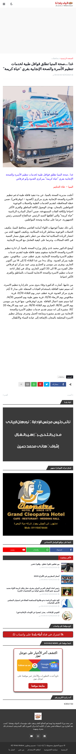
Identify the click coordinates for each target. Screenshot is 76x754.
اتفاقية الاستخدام (34, 749)
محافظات (55, 58)
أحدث (69, 395)
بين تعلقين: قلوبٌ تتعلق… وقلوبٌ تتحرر (45, 564)
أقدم (6, 395)
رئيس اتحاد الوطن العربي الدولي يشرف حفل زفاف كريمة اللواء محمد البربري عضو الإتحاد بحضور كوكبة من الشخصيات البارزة (32, 589)
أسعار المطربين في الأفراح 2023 (46, 576)
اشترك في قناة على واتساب (38, 634)
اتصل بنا (12, 749)
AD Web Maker (17, 745)
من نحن (21, 749)
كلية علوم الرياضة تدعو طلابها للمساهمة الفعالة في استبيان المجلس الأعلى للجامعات (33, 601)
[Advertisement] (36, 31)
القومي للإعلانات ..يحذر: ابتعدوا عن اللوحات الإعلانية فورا (37, 612)
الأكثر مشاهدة (65, 557)
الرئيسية (64, 749)
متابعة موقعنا (38, 686)
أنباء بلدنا (41, 745)
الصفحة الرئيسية (66, 58)
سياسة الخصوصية (51, 749)
